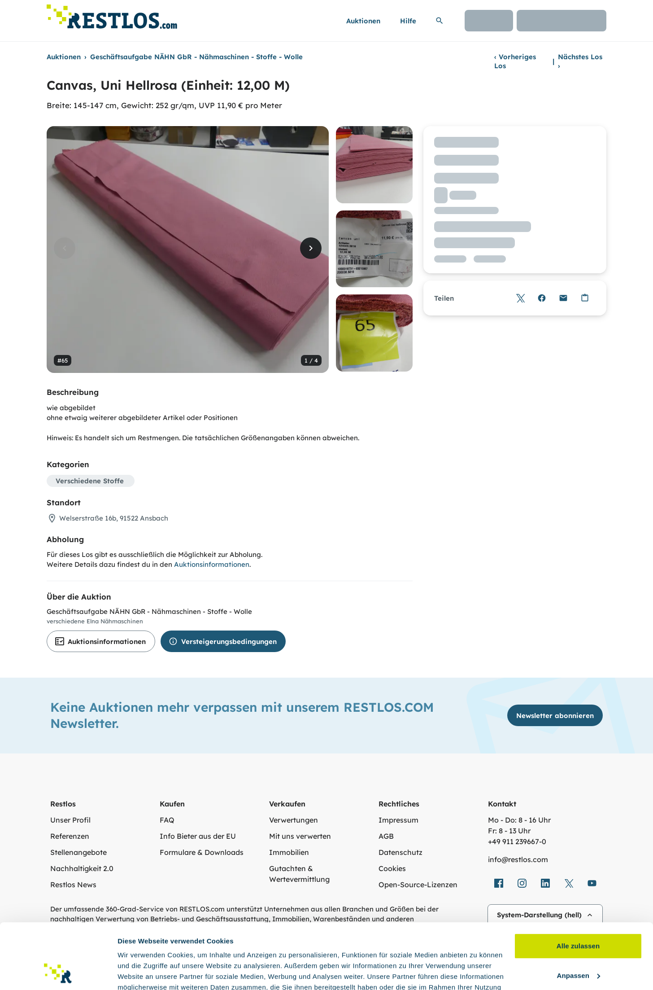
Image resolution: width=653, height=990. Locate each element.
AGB (386, 836)
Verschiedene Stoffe (90, 480)
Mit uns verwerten (300, 836)
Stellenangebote (78, 852)
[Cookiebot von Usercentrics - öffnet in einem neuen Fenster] (58, 972)
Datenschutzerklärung (181, 947)
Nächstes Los (580, 61)
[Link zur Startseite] (112, 14)
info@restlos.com (518, 859)
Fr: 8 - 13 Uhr (509, 830)
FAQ (167, 819)
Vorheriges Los (515, 61)
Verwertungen (293, 819)
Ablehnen (577, 943)
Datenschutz (400, 852)
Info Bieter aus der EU (198, 836)
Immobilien (289, 852)
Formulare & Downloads (202, 852)
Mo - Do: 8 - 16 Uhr (519, 819)
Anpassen (579, 914)
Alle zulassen (578, 885)
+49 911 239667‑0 (517, 841)
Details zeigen (140, 972)
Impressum (398, 819)
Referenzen (69, 836)
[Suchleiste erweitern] (439, 20)
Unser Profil (70, 819)
